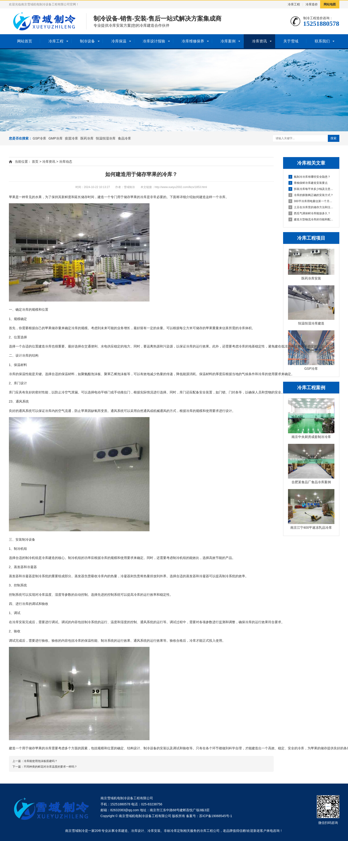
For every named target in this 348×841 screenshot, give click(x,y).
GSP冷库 (39, 138)
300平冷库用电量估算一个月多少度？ (311, 201)
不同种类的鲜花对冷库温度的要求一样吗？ (50, 766)
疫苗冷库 (71, 138)
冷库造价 (312, 4)
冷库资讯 (259, 41)
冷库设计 (137, 831)
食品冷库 (124, 138)
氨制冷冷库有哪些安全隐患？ (309, 177)
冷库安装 (154, 831)
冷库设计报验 (154, 41)
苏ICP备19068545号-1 (215, 816)
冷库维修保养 (193, 41)
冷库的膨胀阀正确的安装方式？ (310, 195)
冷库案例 (228, 41)
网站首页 (24, 41)
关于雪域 (290, 41)
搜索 (333, 138)
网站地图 (330, 4)
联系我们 (322, 41)
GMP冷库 (56, 138)
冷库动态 (65, 161)
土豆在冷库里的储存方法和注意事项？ (311, 207)
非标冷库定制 (173, 831)
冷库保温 (118, 41)
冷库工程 (294, 4)
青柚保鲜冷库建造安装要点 (308, 183)
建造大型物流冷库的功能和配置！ (311, 219)
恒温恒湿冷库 (106, 138)
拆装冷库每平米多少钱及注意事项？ (311, 189)
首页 (35, 161)
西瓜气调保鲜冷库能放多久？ (309, 213)
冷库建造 (121, 831)
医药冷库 (87, 138)
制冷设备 (87, 41)
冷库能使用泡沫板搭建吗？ (40, 761)
